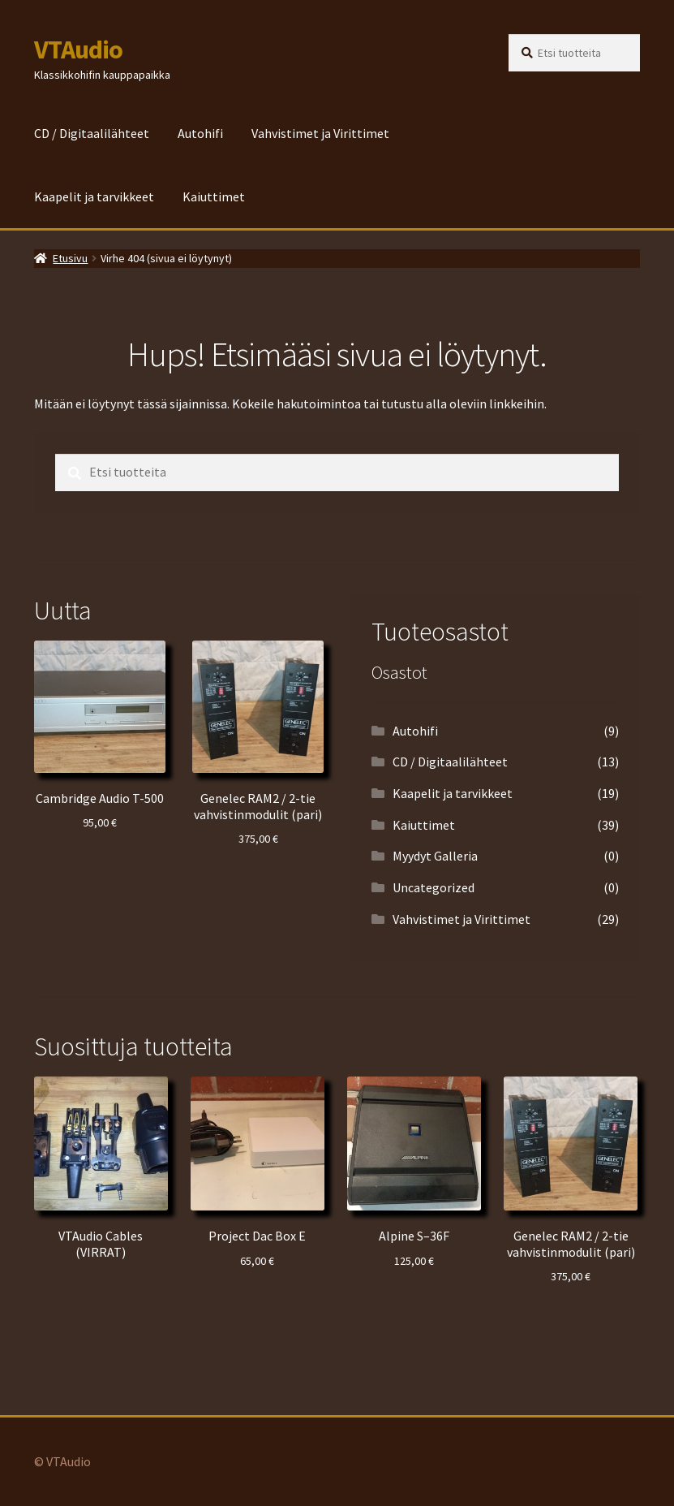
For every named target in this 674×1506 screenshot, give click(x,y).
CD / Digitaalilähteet (91, 133)
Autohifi (200, 133)
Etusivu (70, 258)
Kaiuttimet (213, 196)
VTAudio (78, 49)
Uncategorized (433, 887)
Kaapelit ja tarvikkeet (94, 196)
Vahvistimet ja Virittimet (320, 133)
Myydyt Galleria (435, 856)
